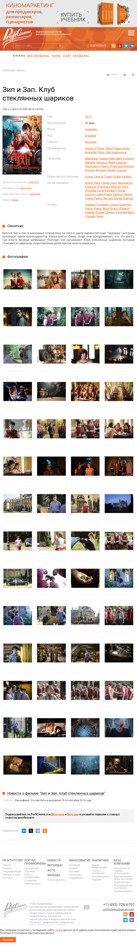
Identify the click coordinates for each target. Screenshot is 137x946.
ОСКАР (67, 55)
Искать (60, 46)
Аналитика (100, 860)
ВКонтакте (57, 814)
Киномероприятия (123, 891)
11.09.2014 (33, 182)
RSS (113, 46)
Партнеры (29, 871)
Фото (51, 870)
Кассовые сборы (100, 876)
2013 (88, 116)
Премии (73, 868)
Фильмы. (21, 70)
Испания (91, 142)
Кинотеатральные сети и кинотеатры (123, 877)
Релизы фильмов (56, 880)
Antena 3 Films (95, 148)
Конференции (76, 878)
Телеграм (73, 814)
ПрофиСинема (9, 70)
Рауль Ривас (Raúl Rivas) (101, 208)
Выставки (74, 871)
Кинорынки (75, 875)
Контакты (7, 878)
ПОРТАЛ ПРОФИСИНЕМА (35, 862)
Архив (15, 200)
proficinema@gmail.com (118, 909)
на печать (124, 75)
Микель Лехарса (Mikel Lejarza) (106, 162)
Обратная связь (32, 883)
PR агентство (12, 860)
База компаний (122, 862)
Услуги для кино (122, 882)
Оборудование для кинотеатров (123, 886)
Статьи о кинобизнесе (98, 872)
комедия (91, 129)
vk (132, 46)
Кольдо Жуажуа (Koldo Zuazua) (106, 170)
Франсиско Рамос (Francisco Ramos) (109, 166)
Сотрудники (30, 880)
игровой (90, 135)
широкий (35, 194)
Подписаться (98, 45)
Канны (56, 55)
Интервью (54, 865)
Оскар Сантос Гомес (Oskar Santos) (108, 176)
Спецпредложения (11, 871)
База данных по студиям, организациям (122, 871)
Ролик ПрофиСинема (31, 876)
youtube (120, 46)
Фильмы (53, 875)
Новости (6, 865)
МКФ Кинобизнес (38, 55)
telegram (126, 46)
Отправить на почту (133, 74)
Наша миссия (31, 868)
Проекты (6, 868)
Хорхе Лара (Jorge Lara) (101, 183)
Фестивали (74, 865)
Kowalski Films (94, 152)
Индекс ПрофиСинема (99, 866)
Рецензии (97, 880)
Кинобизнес (81, 55)
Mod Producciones (118, 148)
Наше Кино (26, 188)
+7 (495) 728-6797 (119, 904)
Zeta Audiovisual (116, 152)
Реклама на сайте (11, 875)
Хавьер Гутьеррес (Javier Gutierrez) (108, 204)
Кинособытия (79, 860)
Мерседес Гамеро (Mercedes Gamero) (109, 158)
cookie (58, 930)
